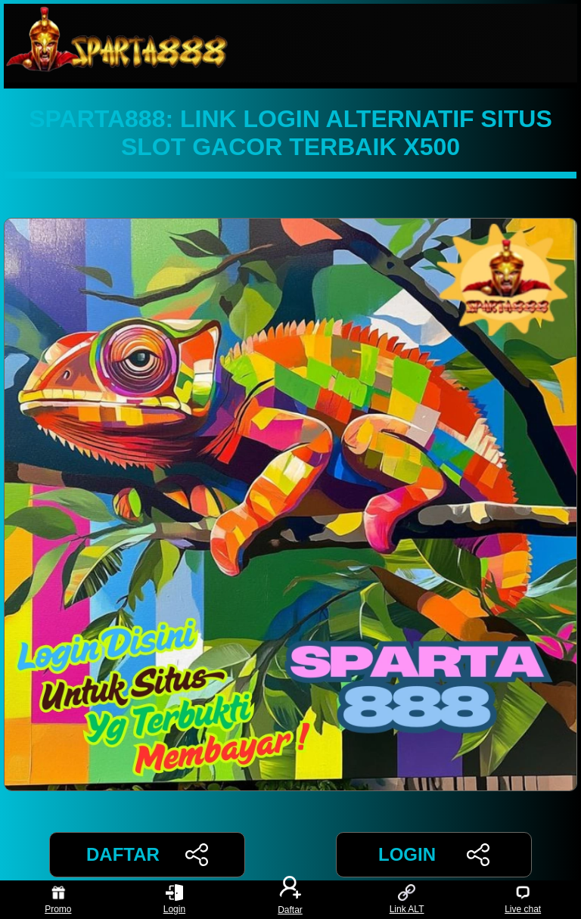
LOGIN (433, 854)
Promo (58, 899)
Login (174, 899)
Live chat (523, 899)
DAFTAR (147, 854)
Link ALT (407, 899)
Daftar (290, 899)
